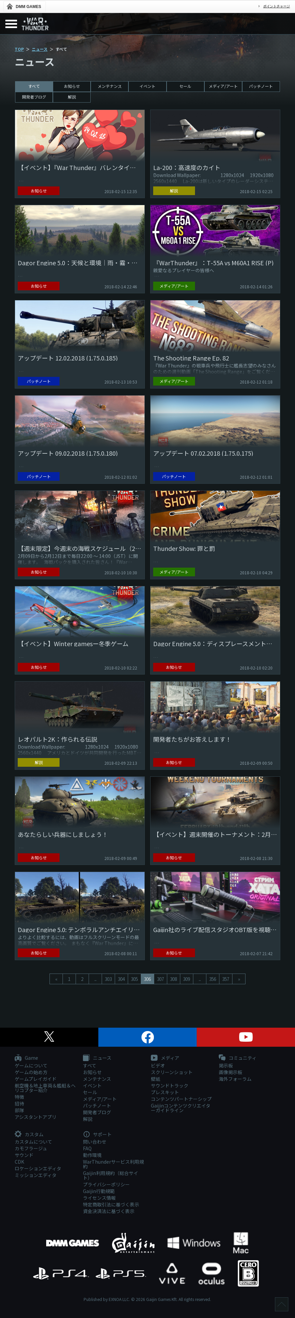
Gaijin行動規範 (99, 1191)
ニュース (39, 49)
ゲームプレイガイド (36, 1078)
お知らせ (72, 86)
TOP (19, 49)
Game (26, 1058)
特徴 (19, 1096)
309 (186, 979)
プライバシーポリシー (106, 1184)
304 (121, 979)
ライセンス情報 (99, 1197)
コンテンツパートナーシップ (181, 1098)
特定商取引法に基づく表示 (111, 1204)
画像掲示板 (230, 1072)
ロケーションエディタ (38, 1168)
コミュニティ (238, 1058)
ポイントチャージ (276, 6)
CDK (19, 1161)
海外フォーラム (235, 1078)
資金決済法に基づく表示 (108, 1211)
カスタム (29, 1134)
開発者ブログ (34, 97)
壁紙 (155, 1078)
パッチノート (261, 86)
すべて (34, 86)
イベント (147, 86)
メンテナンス (110, 86)
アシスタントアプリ (36, 1117)
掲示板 (226, 1065)
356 (212, 979)
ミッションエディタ (36, 1175)
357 (225, 979)
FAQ (87, 1148)
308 (173, 979)
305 (134, 979)
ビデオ (158, 1065)
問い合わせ (94, 1141)
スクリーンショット (172, 1072)
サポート (97, 1134)
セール (185, 86)
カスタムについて (33, 1141)
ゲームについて (31, 1065)
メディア (165, 1058)
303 (108, 979)
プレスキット (165, 1092)
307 (160, 979)
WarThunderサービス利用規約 (113, 1164)
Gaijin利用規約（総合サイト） (110, 1175)
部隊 (19, 1110)
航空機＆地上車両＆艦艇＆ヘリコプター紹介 (45, 1087)
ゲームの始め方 (31, 1072)
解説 (72, 97)
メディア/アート (223, 86)
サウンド (24, 1155)
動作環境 (92, 1155)
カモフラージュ (31, 1148)
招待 (19, 1103)
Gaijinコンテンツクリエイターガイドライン (180, 1108)
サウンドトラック (169, 1085)
